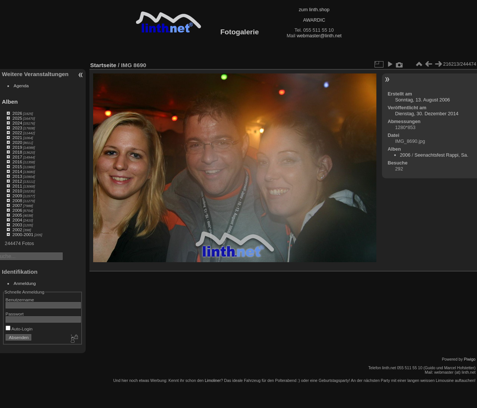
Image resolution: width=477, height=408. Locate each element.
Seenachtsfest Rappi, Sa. (441, 155)
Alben (10, 101)
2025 (17, 118)
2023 (17, 127)
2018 (17, 152)
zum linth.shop (314, 9)
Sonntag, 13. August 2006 (422, 100)
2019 (17, 147)
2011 (17, 185)
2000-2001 (22, 234)
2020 (17, 142)
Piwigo (470, 359)
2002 (17, 229)
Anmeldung (25, 283)
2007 (17, 205)
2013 (17, 176)
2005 (17, 215)
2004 (17, 219)
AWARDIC (314, 20)
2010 (17, 190)
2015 (17, 166)
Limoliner (213, 380)
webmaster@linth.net (319, 35)
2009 (17, 195)
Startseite (103, 65)
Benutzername (20, 299)
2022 (17, 132)
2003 (17, 224)
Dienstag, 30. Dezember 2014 (426, 113)
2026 (17, 113)
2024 (17, 122)
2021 (17, 137)
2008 (17, 200)
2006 (17, 210)
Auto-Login (19, 328)
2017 (17, 156)
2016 (17, 161)
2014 (17, 171)
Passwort (14, 313)
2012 (17, 181)
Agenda (21, 85)
